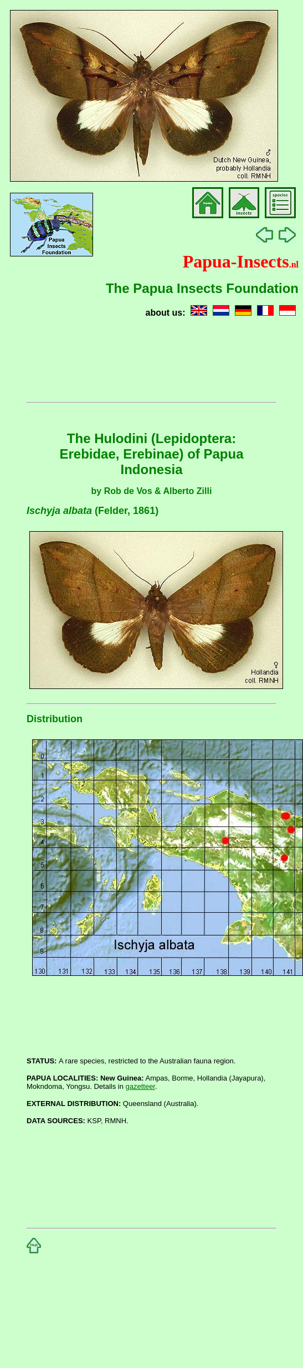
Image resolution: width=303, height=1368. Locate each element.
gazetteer (141, 1086)
